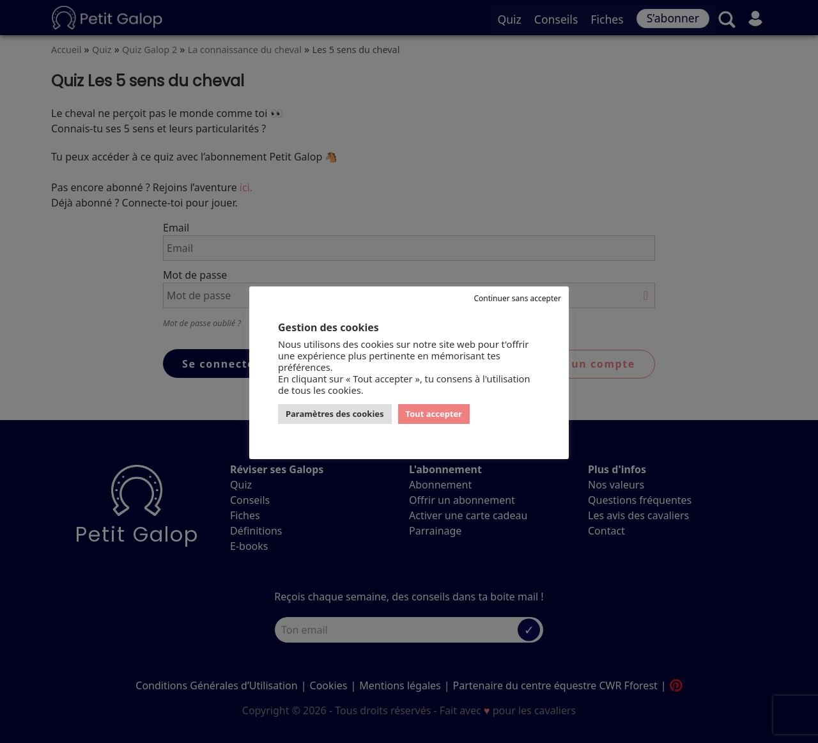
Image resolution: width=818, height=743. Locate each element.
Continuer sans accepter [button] (517, 298)
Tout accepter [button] (434, 413)
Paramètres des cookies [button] (335, 413)
